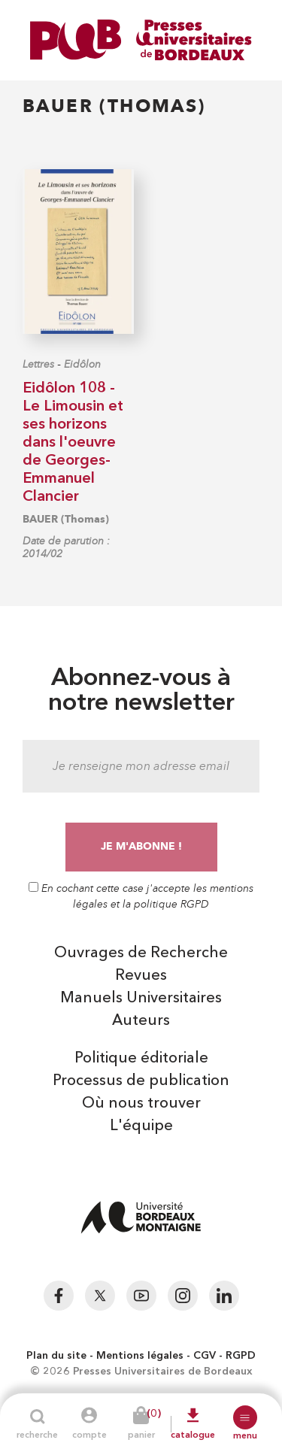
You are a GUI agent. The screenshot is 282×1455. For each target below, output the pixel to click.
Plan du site (56, 1355)
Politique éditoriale (141, 1058)
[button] (245, 1417)
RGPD (241, 1355)
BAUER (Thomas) (66, 519)
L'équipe (141, 1126)
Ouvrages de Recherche (141, 953)
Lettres (38, 364)
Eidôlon (82, 364)
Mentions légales (139, 1355)
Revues (141, 976)
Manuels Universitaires (141, 998)
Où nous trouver (141, 1103)
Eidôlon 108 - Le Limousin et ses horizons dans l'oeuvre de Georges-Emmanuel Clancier (73, 443)
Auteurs (141, 1021)
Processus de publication (141, 1081)
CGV (204, 1355)
